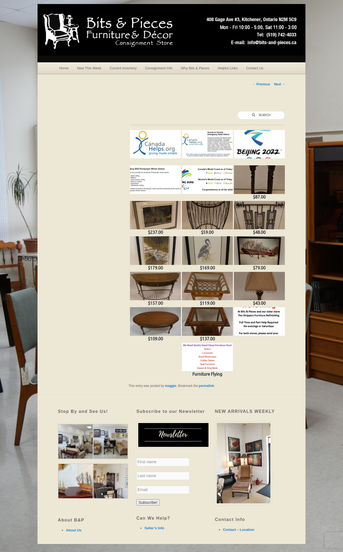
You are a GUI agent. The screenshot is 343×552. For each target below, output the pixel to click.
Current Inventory (123, 68)
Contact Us (254, 68)
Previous (261, 84)
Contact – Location (238, 530)
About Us (73, 530)
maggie (170, 386)
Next (279, 84)
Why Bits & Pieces (195, 68)
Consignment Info (158, 68)
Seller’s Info (154, 528)
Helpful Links (227, 68)
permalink (206, 386)
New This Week (89, 68)
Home (64, 68)
